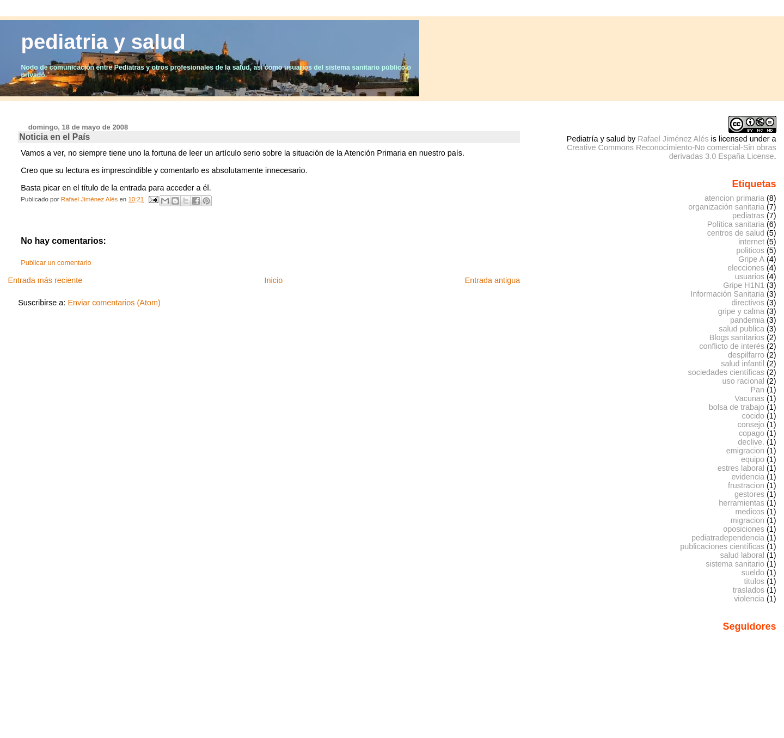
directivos (747, 302)
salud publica (741, 328)
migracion (747, 520)
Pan (757, 389)
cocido (753, 415)
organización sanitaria (726, 206)
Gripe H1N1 (743, 285)
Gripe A (751, 259)
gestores (749, 494)
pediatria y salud (103, 41)
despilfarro (746, 354)
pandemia (747, 320)
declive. (751, 442)
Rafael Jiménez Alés (673, 138)
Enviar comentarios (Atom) (114, 302)
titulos (754, 581)
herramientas (741, 503)
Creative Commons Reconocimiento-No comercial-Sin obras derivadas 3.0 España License (671, 152)
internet (751, 241)
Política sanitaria (735, 224)
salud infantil (742, 363)
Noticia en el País (54, 137)
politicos (750, 250)
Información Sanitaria (727, 294)
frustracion (746, 485)
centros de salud (735, 233)
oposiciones (743, 529)
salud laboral (742, 555)
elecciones (745, 267)
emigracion (745, 450)
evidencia (747, 476)
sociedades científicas (726, 372)
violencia (749, 598)
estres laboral (741, 468)
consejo (751, 424)
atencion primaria (734, 198)
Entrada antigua (492, 280)
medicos (750, 511)
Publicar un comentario (56, 263)
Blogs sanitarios (736, 337)
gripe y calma (741, 311)
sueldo (753, 572)
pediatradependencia (727, 537)
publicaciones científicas (722, 546)
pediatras (748, 215)
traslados (748, 590)
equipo (752, 459)
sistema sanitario (735, 563)
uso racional (743, 381)
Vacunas (749, 398)
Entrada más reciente (45, 280)
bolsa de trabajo (736, 407)
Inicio (274, 280)
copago (751, 433)
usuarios (749, 276)
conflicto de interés (731, 346)
